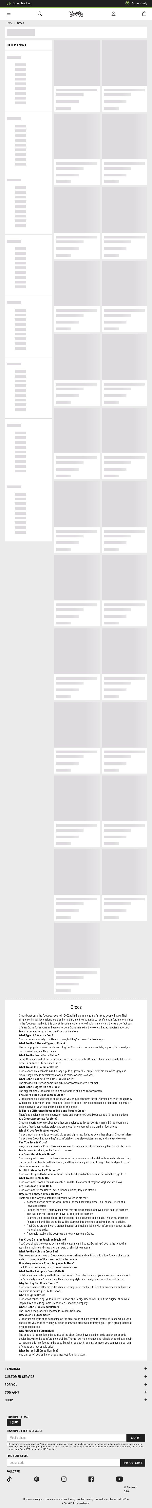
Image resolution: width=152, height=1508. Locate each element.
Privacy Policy (75, 1446)
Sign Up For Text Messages (24, 1430)
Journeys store (77, 1355)
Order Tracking (18, 3)
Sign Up (13, 1422)
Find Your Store (17, 1455)
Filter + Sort (28, 44)
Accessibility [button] (135, 3)
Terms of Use (58, 1446)
